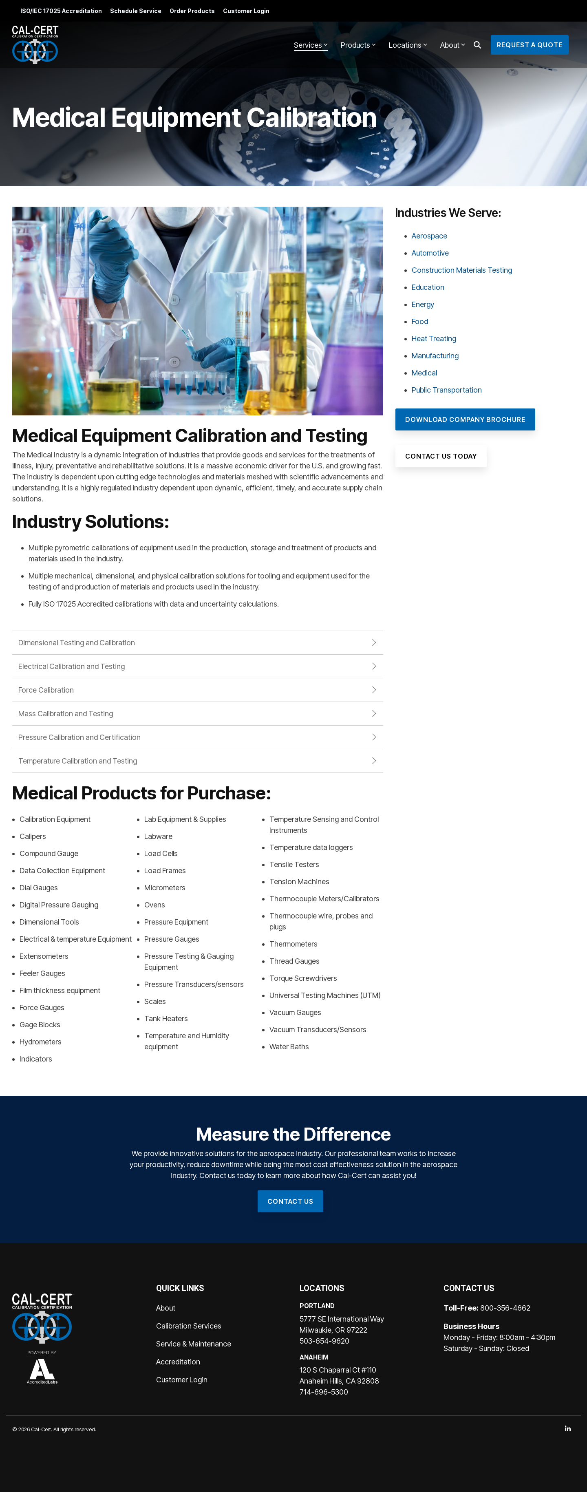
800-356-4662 (505, 1308)
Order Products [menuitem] (192, 10)
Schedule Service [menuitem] (135, 10)
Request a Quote (530, 45)
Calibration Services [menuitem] (188, 1326)
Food (420, 321)
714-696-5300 (324, 1392)
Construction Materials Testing (462, 270)
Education (428, 287)
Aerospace (429, 236)
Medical (424, 373)
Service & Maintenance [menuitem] (193, 1344)
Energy (423, 304)
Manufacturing (435, 355)
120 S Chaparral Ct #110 (338, 1370)
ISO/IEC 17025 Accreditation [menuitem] (61, 10)
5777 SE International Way (342, 1319)
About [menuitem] (165, 1308)
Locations (408, 45)
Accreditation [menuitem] (178, 1361)
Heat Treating (434, 338)
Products (358, 45)
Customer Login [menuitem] (246, 10)
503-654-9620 (324, 1341)
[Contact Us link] (290, 1201)
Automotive (430, 253)
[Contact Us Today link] (441, 456)
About (452, 45)
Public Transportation (447, 390)
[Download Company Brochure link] (465, 419)
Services (311, 45)
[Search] (477, 45)
